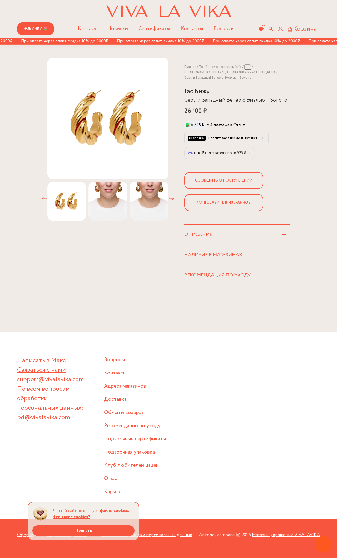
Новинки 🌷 (35, 28)
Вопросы (224, 28)
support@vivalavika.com (50, 379)
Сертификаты (154, 28)
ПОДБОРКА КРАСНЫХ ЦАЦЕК (251, 72)
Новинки (117, 28)
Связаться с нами (41, 370)
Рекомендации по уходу (132, 426)
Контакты (192, 28)
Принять (83, 531)
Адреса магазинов (125, 386)
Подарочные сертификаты (135, 439)
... (247, 66)
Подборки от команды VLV (220, 66)
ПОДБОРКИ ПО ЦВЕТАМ (204, 72)
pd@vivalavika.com (43, 417)
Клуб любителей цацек (131, 465)
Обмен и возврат (124, 412)
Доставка (115, 399)
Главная (190, 66)
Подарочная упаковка (129, 452)
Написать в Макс (41, 360)
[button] (44, 198)
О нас (110, 478)
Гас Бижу (197, 91)
